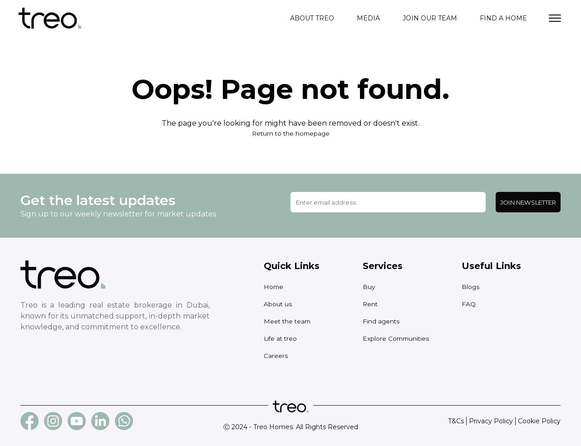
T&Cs (456, 421)
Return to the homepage (290, 133)
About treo (312, 18)
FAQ (469, 304)
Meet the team (288, 321)
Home (274, 287)
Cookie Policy (539, 421)
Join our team (430, 18)
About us (278, 304)
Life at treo (281, 338)
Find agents (381, 321)
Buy (369, 287)
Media (368, 18)
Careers (276, 356)
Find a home (503, 18)
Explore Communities (397, 338)
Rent (371, 304)
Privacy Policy (491, 421)
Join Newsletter (528, 202)
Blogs (471, 287)
